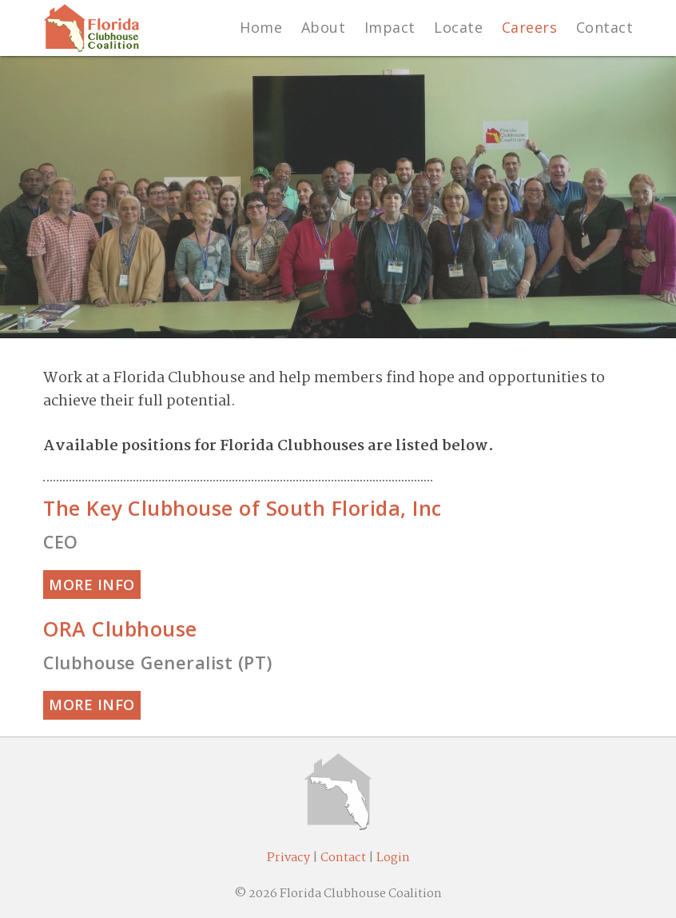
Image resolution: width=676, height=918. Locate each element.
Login (393, 858)
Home (261, 27)
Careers (530, 27)
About (323, 27)
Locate (458, 27)
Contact (605, 27)
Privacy (288, 858)
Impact (390, 27)
